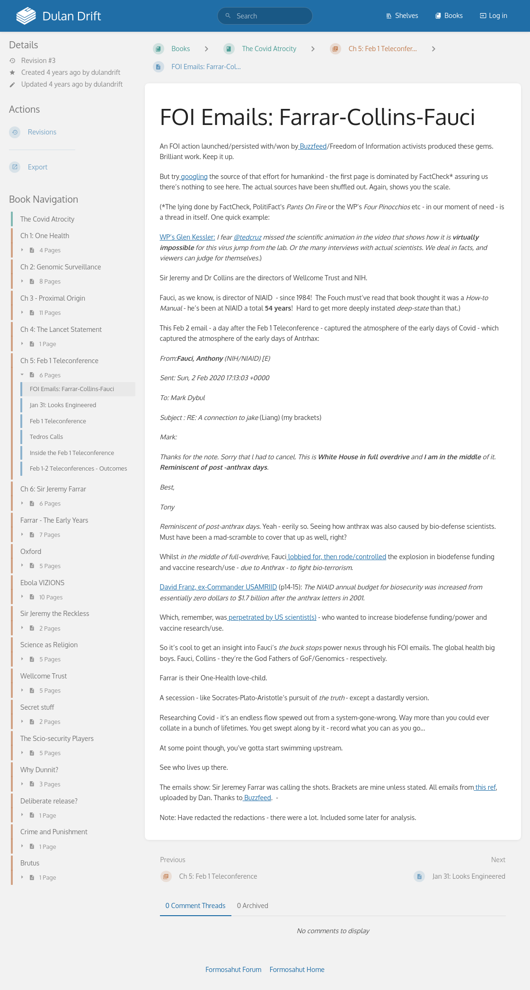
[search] (265, 16)
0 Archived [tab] (252, 905)
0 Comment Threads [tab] (196, 905)
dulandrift (106, 72)
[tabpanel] (333, 931)
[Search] (228, 16)
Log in (493, 15)
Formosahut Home (297, 969)
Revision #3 (32, 60)
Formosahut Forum (233, 969)
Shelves (402, 15)
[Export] (69, 167)
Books (449, 15)
